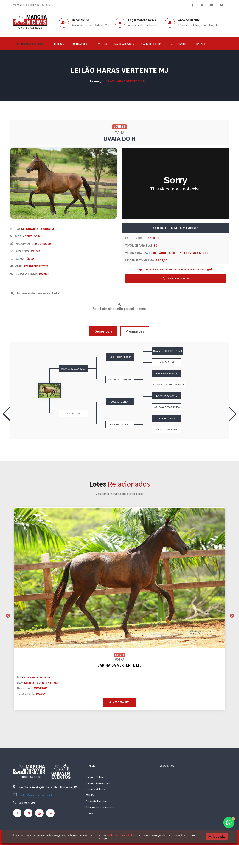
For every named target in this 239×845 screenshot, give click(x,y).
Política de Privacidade (120, 835)
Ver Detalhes (119, 702)
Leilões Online (95, 777)
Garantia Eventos (96, 801)
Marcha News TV (124, 44)
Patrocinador (178, 44)
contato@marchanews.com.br (36, 795)
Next (231, 615)
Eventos (102, 44)
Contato (200, 44)
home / (96, 81)
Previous (7, 615)
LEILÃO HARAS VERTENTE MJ (119, 70)
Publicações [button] (80, 44)
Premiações (134, 331)
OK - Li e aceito (216, 836)
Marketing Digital (152, 44)
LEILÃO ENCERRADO (175, 278)
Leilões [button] (58, 44)
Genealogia (103, 331)
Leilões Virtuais (95, 789)
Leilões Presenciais (98, 783)
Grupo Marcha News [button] (31, 44)
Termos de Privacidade (100, 807)
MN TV (90, 795)
